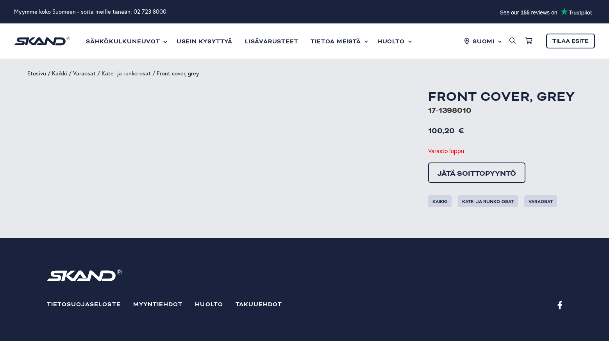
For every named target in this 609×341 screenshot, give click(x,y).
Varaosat (84, 73)
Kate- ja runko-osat (126, 73)
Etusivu (36, 73)
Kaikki (59, 73)
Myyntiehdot (158, 304)
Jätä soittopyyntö (477, 173)
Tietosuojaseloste (84, 304)
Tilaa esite (570, 41)
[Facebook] (560, 305)
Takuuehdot (259, 304)
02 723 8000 (150, 11)
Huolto (209, 304)
